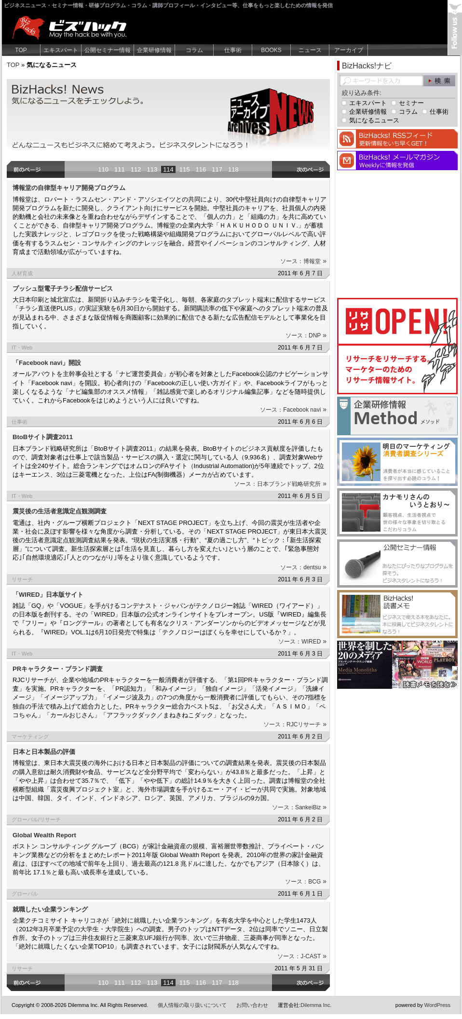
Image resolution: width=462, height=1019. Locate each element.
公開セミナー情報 (107, 50)
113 (152, 169)
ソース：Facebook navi (293, 409)
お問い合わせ (252, 1005)
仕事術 (233, 50)
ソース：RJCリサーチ (294, 724)
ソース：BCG (305, 881)
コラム (194, 50)
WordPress (437, 1005)
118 (233, 169)
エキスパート (60, 50)
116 (201, 169)
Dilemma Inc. (315, 1005)
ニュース (310, 50)
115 (184, 169)
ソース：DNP (305, 335)
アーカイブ (348, 50)
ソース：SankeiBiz (299, 807)
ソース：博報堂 (303, 261)
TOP (21, 50)
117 (217, 169)
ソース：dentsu (303, 567)
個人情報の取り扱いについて (192, 1005)
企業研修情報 (154, 50)
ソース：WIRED (302, 641)
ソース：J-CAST (301, 956)
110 (103, 169)
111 (119, 169)
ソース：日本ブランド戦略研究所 (280, 484)
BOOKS (271, 50)
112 (136, 169)
